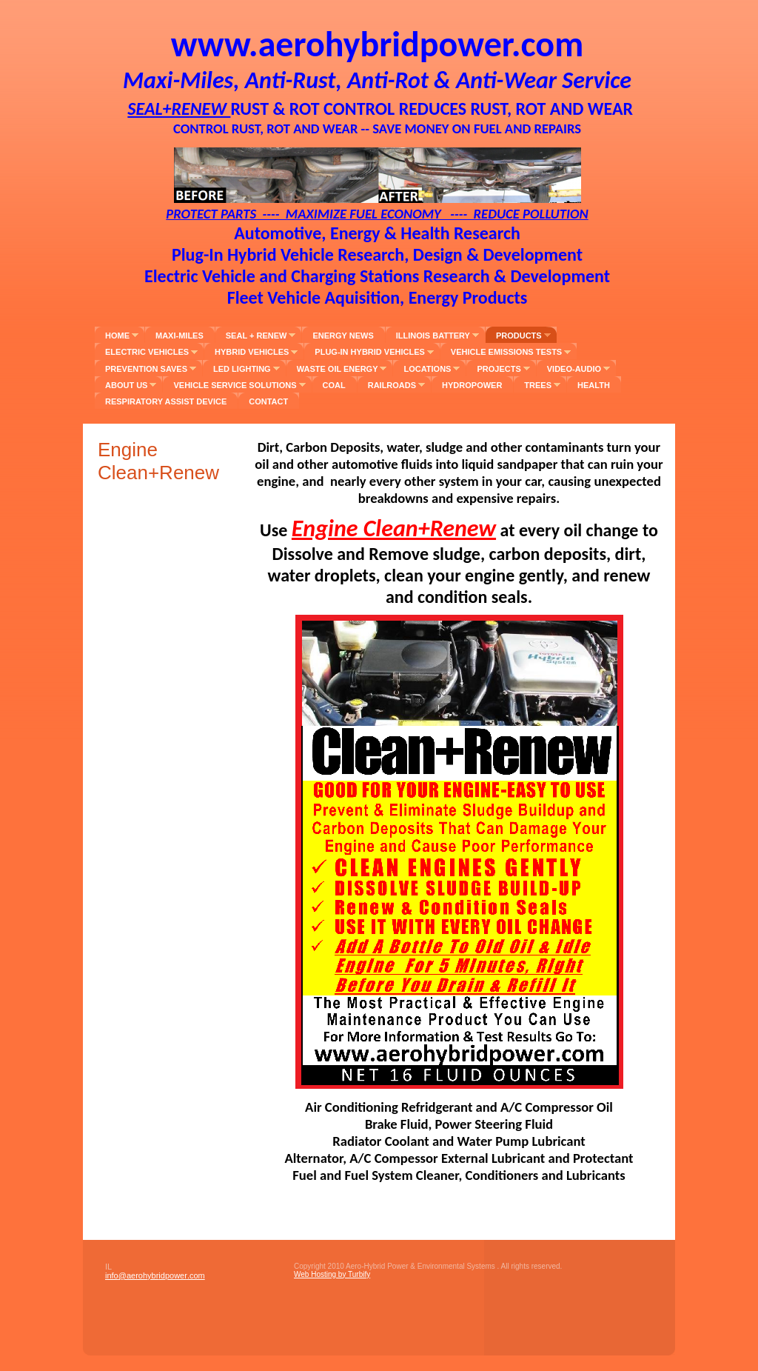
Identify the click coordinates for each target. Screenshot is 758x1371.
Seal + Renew (256, 335)
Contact (268, 401)
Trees (537, 385)
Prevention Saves (146, 368)
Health (593, 385)
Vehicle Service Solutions (234, 385)
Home (117, 335)
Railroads (392, 385)
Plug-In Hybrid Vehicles (370, 351)
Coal (334, 385)
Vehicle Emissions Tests (506, 351)
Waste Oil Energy (337, 368)
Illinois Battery (433, 335)
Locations (427, 368)
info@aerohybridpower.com (155, 1275)
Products (519, 335)
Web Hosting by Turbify (332, 1274)
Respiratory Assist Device (166, 401)
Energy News (342, 335)
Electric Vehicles (147, 351)
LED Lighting (242, 368)
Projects (498, 368)
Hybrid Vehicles (252, 351)
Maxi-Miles (179, 335)
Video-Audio (574, 368)
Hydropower (472, 385)
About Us (126, 385)
